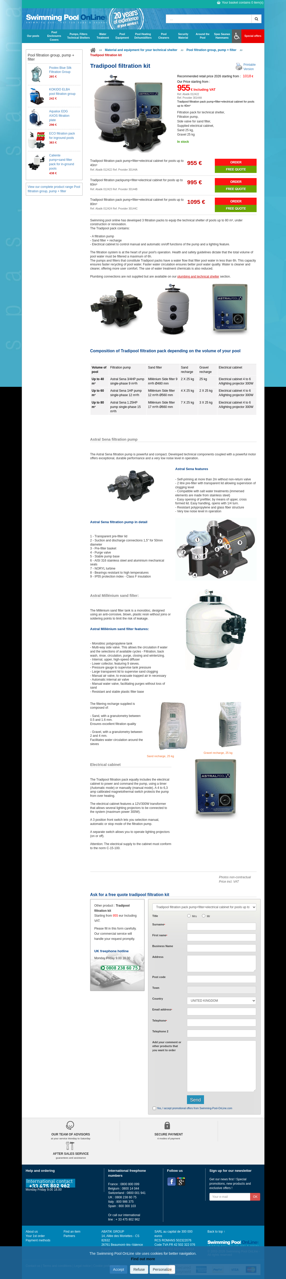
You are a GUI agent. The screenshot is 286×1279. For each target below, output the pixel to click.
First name (159, 935)
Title (155, 915)
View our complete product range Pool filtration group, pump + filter (54, 189)
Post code (159, 977)
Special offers (253, 36)
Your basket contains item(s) (240, 2)
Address (158, 956)
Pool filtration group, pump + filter (211, 50)
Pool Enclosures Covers (54, 36)
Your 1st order (35, 1236)
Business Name (162, 946)
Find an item (71, 1231)
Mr (208, 916)
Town (155, 987)
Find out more (143, 1259)
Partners (69, 1236)
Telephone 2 (160, 1031)
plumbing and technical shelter (198, 276)
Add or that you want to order (166, 1046)
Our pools (33, 36)
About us (32, 1231)
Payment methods (38, 1240)
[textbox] (221, 979)
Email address (162, 1009)
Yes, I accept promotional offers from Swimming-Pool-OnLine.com (194, 1108)
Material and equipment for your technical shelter (141, 50)
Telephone (159, 1020)
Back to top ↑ (216, 1231)
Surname (158, 924)
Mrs (194, 916)
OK (255, 1197)
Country (157, 998)
